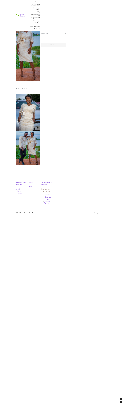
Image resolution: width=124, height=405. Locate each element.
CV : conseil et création (71, 380)
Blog (41, 385)
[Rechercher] (107, 4)
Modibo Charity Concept (25, 385)
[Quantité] (90, 39)
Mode (42, 380)
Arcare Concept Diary (74, 388)
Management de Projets (25, 380)
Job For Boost (71, 390)
